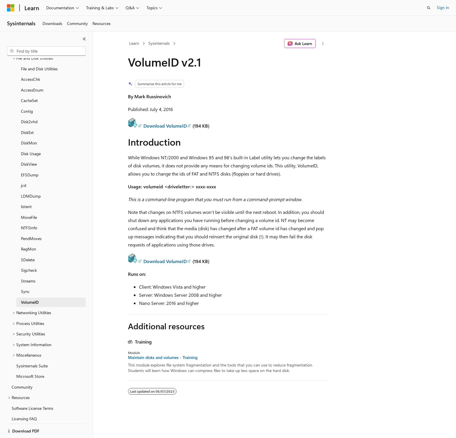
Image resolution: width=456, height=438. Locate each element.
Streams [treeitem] (28, 261)
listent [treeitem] (26, 186)
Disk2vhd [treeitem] (29, 101)
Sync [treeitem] (25, 271)
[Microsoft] (11, 8)
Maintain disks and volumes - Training (162, 357)
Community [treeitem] (22, 367)
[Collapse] (84, 39)
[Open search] (428, 8)
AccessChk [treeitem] (30, 59)
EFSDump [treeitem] (29, 155)
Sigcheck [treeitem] (29, 250)
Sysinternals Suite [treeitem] (32, 345)
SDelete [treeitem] (28, 239)
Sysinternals (159, 43)
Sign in (443, 7)
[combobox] (46, 51)
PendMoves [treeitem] (31, 218)
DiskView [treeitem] (29, 144)
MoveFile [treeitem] (29, 197)
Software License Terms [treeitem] (32, 388)
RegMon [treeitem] (28, 229)
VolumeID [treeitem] (30, 282)
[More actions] (323, 43)
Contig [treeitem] (27, 91)
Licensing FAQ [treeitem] (24, 398)
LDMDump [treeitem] (31, 176)
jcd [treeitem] (23, 165)
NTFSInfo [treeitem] (29, 207)
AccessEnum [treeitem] (32, 70)
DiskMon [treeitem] (29, 123)
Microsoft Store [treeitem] (30, 356)
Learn (134, 43)
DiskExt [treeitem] (27, 112)
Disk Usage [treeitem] (31, 133)
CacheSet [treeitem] (29, 80)
